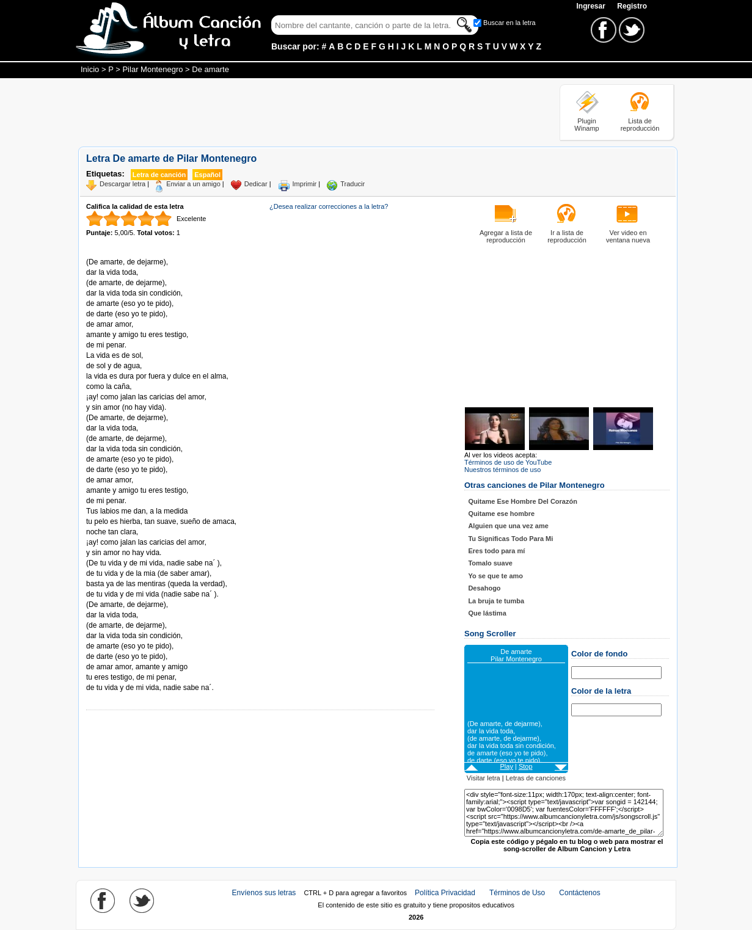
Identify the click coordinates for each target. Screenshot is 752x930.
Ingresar (591, 6)
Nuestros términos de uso (502, 469)
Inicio (90, 69)
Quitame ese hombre (501, 513)
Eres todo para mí (496, 550)
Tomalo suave (490, 563)
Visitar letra (483, 778)
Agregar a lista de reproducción (506, 236)
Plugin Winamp (586, 124)
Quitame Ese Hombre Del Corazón (522, 501)
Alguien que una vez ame (508, 525)
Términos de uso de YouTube (508, 462)
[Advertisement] (300, 111)
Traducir (352, 183)
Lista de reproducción (640, 124)
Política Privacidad (445, 892)
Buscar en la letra (509, 22)
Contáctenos (579, 892)
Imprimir (305, 183)
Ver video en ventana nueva (628, 236)
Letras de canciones (536, 778)
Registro (632, 6)
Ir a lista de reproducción (566, 236)
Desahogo (484, 588)
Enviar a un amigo (193, 183)
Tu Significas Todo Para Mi (510, 538)
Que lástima (487, 613)
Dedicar (256, 183)
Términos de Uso (517, 892)
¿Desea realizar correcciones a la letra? (328, 206)
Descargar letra (122, 183)
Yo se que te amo (495, 575)
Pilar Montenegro (152, 69)
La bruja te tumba (496, 601)
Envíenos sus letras (264, 892)
